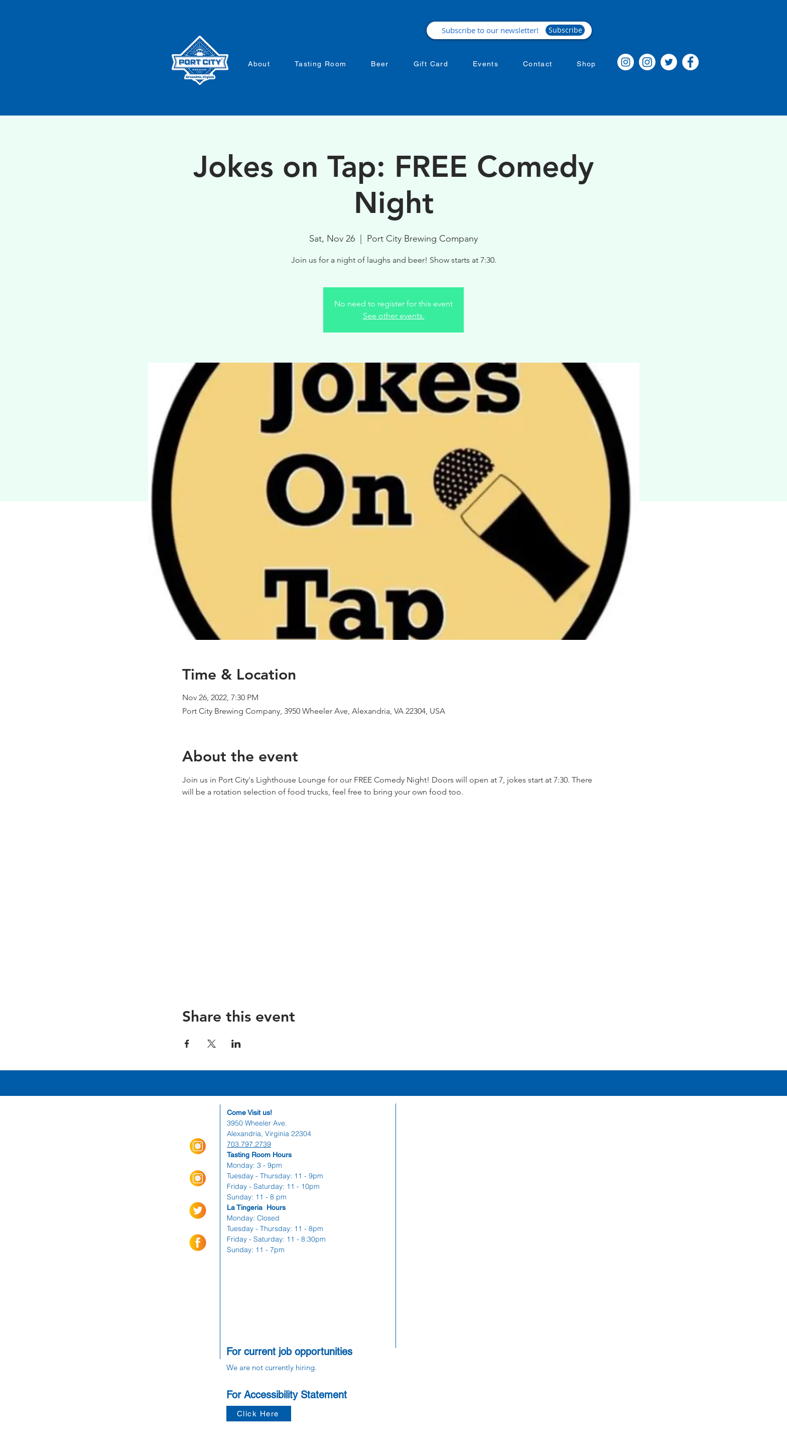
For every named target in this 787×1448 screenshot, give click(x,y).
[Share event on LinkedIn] (236, 1044)
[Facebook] (690, 62)
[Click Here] (258, 1413)
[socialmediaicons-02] (197, 1210)
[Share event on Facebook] (187, 1044)
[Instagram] (625, 62)
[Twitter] (669, 62)
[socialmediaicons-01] (197, 1242)
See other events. (394, 315)
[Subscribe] (565, 30)
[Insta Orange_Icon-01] (197, 1146)
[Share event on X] (211, 1044)
